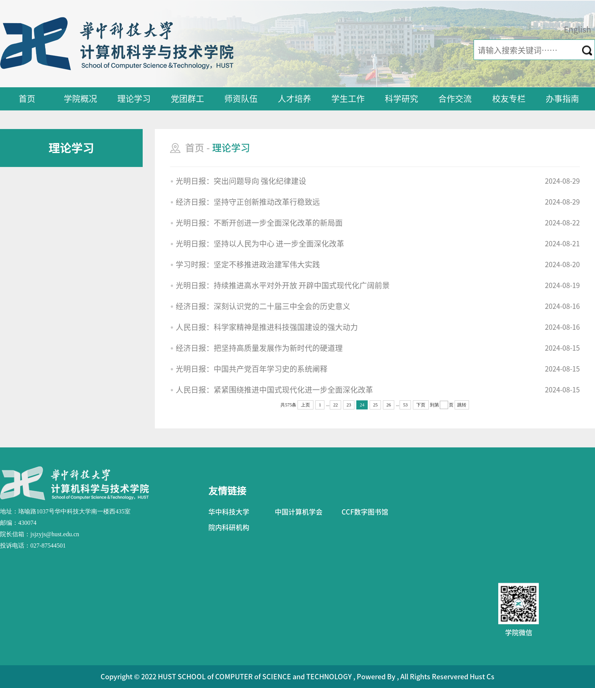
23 (348, 405)
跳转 (461, 405)
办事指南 (562, 98)
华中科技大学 (228, 512)
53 (405, 405)
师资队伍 (241, 98)
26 (388, 405)
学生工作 (348, 98)
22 (335, 405)
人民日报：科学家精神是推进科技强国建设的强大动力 (267, 327)
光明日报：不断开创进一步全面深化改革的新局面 (259, 223)
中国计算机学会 (299, 512)
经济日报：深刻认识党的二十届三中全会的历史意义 (263, 306)
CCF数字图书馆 (365, 512)
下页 (420, 405)
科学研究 (401, 98)
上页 (305, 405)
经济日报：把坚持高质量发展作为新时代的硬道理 (259, 348)
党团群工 (187, 98)
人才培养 (294, 98)
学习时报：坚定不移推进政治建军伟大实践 (248, 264)
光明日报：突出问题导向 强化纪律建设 (241, 181)
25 (375, 405)
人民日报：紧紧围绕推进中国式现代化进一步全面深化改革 (274, 390)
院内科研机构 (228, 527)
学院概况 (80, 98)
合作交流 (455, 98)
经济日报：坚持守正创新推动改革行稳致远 (248, 202)
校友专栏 (509, 98)
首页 (27, 98)
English (577, 30)
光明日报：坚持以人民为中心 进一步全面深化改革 (260, 243)
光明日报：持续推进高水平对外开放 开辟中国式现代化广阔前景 (283, 285)
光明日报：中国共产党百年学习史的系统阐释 (251, 369)
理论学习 (134, 98)
